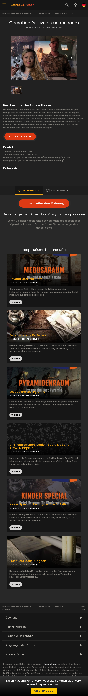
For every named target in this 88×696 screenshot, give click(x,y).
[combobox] (75, 5)
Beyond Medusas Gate (26, 279)
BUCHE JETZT (18, 136)
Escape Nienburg (42, 13)
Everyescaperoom (10, 13)
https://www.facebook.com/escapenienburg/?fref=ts (42, 157)
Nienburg (26, 13)
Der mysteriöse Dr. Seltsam (29, 335)
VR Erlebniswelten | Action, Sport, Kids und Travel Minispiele (39, 446)
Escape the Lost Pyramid (27, 392)
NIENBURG (32, 27)
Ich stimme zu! (44, 690)
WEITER (15, 358)
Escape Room (50, 664)
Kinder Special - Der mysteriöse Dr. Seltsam (41, 504)
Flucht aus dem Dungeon (28, 561)
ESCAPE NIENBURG (51, 27)
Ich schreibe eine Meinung (44, 203)
